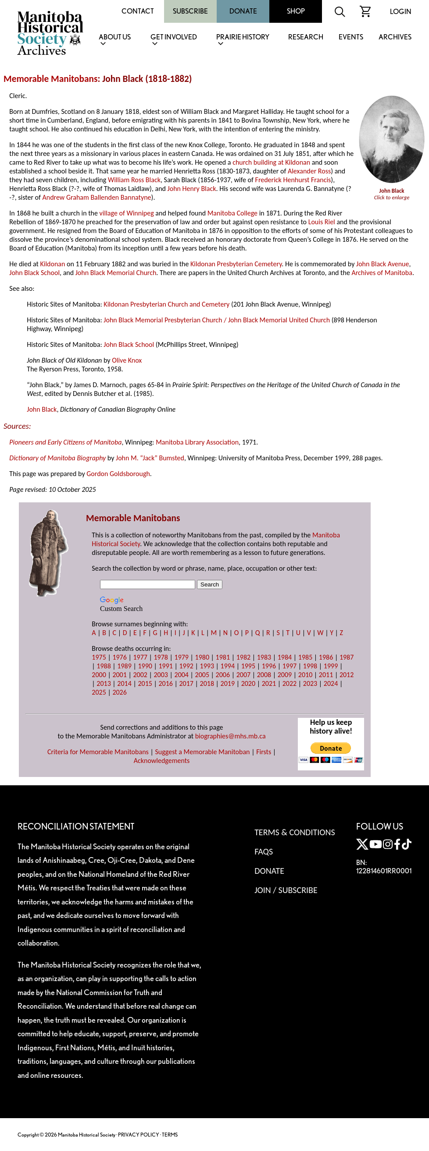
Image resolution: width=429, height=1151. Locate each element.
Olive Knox (127, 360)
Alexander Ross (309, 171)
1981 (223, 657)
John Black (42, 409)
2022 (289, 683)
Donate (243, 11)
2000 (99, 675)
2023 (310, 683)
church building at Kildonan (271, 162)
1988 (104, 666)
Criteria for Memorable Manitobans (98, 752)
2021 (269, 683)
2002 (140, 675)
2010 (305, 675)
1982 (243, 657)
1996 (269, 666)
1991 (165, 666)
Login (400, 11)
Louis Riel (321, 222)
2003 (161, 675)
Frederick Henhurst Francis (293, 180)
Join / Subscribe (286, 890)
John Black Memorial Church (116, 272)
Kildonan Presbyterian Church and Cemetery (166, 304)
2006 (223, 675)
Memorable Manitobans (51, 79)
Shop (296, 11)
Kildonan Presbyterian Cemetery (236, 264)
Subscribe (190, 11)
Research (305, 37)
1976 (119, 657)
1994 (228, 666)
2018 (207, 683)
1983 (264, 657)
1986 (326, 657)
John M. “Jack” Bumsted (150, 458)
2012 (347, 675)
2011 (326, 675)
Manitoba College (232, 213)
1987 (347, 657)
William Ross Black (134, 180)
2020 (248, 683)
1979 (182, 657)
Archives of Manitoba (381, 272)
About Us (115, 37)
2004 (182, 675)
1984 (285, 657)
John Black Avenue (382, 264)
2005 (202, 675)
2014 (124, 683)
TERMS (170, 1134)
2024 (331, 683)
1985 (305, 657)
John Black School (34, 272)
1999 (331, 666)
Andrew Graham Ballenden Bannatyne (97, 197)
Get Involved (173, 37)
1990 (145, 666)
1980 (202, 657)
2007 (243, 675)
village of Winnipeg (127, 213)
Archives (395, 37)
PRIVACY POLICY (138, 1134)
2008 (264, 675)
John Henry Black (192, 188)
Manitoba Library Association (197, 442)
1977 (140, 657)
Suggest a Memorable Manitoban (202, 752)
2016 (165, 683)
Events (351, 37)
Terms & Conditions (294, 832)
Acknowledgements (162, 760)
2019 (228, 683)
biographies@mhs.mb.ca (230, 736)
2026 (119, 692)
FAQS (263, 851)
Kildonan (52, 264)
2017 (186, 683)
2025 (99, 692)
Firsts (263, 752)
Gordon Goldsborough (118, 474)
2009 (285, 675)
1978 (161, 657)
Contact (138, 11)
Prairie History (242, 37)
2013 (104, 683)
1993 (207, 666)
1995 (248, 666)
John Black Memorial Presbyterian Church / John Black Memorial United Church (217, 320)
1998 (310, 666)
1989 (124, 666)
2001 (119, 675)
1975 (99, 657)
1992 (186, 666)
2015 (145, 683)
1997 (289, 666)
